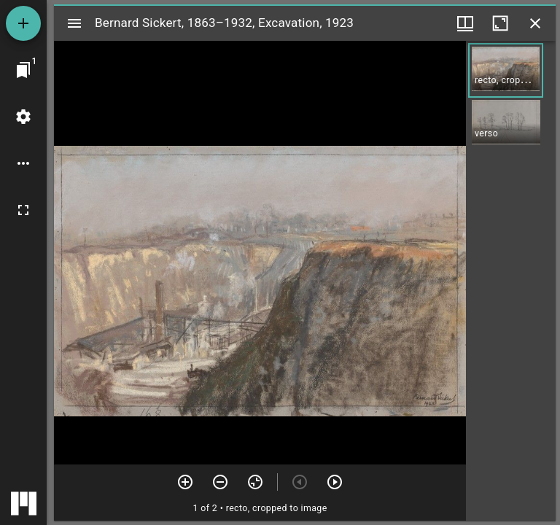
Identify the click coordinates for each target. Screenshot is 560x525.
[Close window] (535, 23)
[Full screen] (23, 210)
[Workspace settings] (23, 116)
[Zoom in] (185, 481)
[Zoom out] (220, 481)
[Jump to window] (23, 70)
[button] (506, 70)
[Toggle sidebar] (74, 23)
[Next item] (334, 481)
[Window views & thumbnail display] (465, 23)
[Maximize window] (500, 23)
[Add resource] (23, 23)
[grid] (511, 281)
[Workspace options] (23, 163)
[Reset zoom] (255, 481)
